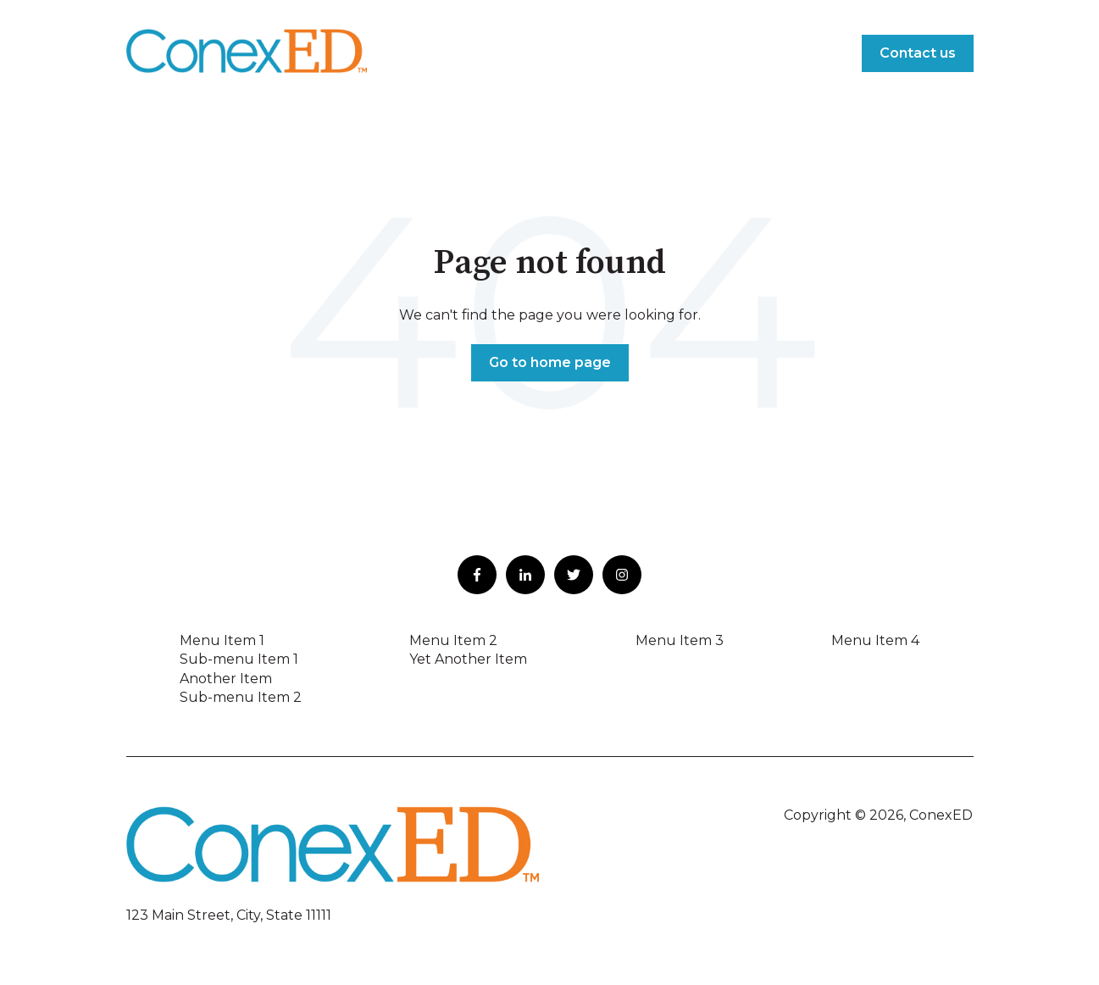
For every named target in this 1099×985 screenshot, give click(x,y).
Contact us (918, 53)
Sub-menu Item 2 (241, 697)
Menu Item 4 (875, 640)
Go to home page (550, 362)
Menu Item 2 (453, 640)
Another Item (226, 679)
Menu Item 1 (222, 640)
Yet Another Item (468, 659)
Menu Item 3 (680, 640)
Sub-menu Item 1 (239, 659)
